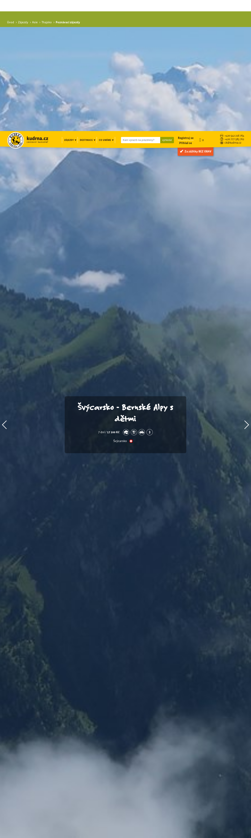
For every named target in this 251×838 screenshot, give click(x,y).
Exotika (201, 742)
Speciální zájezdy (205, 751)
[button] (4, 293)
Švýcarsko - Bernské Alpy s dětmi (125, 281)
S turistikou (203, 746)
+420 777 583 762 (234, 8)
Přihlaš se (185, 12)
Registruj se (186, 6)
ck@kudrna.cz (233, 12)
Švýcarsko (120, 310)
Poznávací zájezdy (206, 738)
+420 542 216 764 (234, 5)
